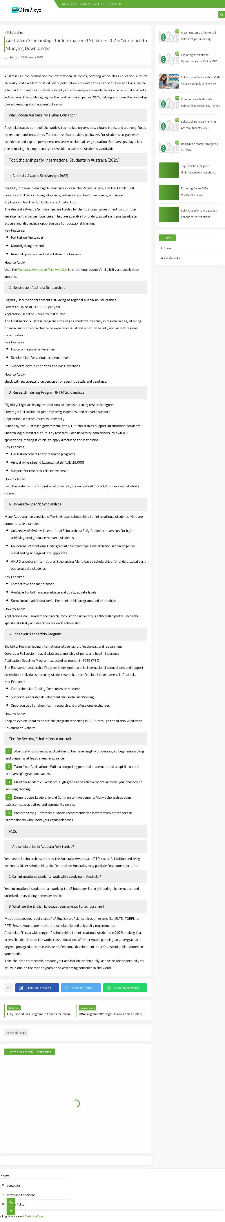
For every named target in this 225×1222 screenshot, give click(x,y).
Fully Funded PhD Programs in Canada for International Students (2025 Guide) (199, 217)
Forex (167, 248)
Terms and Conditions (92, 3)
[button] (37, 987)
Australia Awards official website (42, 269)
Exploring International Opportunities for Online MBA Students (199, 61)
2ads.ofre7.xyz (34, 1216)
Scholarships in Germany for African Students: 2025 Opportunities (198, 128)
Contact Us (114, 3)
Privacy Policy (69, 3)
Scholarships (15, 32)
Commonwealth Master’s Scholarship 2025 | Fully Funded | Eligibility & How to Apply (200, 106)
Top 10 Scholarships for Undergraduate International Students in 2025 (198, 172)
